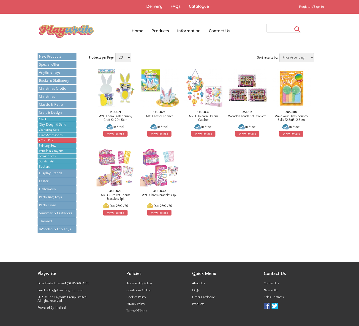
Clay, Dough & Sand (52, 125)
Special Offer (49, 64)
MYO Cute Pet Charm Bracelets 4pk (115, 197)
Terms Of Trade (136, 311)
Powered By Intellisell (52, 308)
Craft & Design (50, 112)
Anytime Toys (49, 72)
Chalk (43, 119)
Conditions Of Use (138, 290)
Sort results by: (267, 57)
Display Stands (50, 173)
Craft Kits (47, 140)
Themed (45, 221)
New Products (50, 56)
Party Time (47, 205)
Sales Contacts (274, 297)
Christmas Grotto (52, 88)
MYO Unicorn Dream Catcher (203, 118)
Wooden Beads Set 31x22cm (247, 116)
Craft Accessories (51, 135)
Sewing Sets (47, 156)
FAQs (195, 290)
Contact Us (271, 283)
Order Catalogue (203, 297)
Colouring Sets (49, 130)
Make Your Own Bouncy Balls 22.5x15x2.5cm (291, 118)
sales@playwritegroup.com (64, 290)
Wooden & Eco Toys (55, 229)
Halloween (47, 189)
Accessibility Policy (139, 283)
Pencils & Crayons (51, 151)
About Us (198, 283)
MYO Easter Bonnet (159, 116)
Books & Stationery (54, 80)
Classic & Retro (51, 104)
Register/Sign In (311, 7)
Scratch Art (46, 161)
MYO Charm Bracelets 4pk (159, 195)
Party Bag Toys (50, 197)
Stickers (44, 167)
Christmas (47, 96)
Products (198, 304)
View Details (115, 134)
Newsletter (271, 290)
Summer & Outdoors (55, 213)
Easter (44, 181)
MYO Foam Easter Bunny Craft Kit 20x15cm (115, 118)
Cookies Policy (136, 297)
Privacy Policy (135, 304)
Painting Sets (47, 146)
